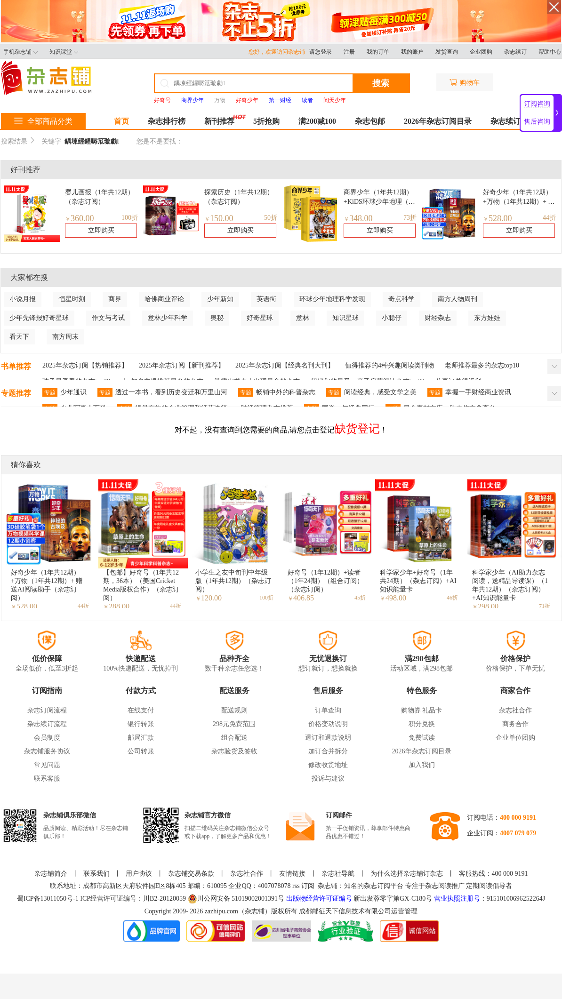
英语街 (266, 299)
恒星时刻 (72, 299)
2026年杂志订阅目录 (438, 121)
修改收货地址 (328, 764)
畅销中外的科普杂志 (276, 392)
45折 (360, 597)
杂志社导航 (337, 873)
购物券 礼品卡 (421, 710)
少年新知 (220, 299)
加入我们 (422, 764)
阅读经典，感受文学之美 (371, 392)
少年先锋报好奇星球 (39, 317)
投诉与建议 (328, 778)
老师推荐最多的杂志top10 (482, 365)
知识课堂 (63, 51)
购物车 (465, 82)
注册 (349, 51)
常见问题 (47, 764)
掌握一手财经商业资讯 (469, 392)
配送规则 (234, 710)
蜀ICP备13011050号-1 (48, 898)
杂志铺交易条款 (191, 873)
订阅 (307, 885)
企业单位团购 (515, 737)
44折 (549, 217)
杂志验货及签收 (234, 751)
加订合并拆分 (328, 751)
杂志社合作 (515, 710)
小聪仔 (391, 317)
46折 (452, 597)
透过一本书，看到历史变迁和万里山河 (162, 392)
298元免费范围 (234, 723)
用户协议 (139, 873)
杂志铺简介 (50, 873)
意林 (302, 317)
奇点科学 (401, 299)
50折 (270, 217)
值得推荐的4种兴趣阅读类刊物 (389, 365)
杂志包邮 (370, 121)
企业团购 (481, 51)
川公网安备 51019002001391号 (236, 898)
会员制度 (47, 737)
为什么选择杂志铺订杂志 (406, 873)
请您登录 (320, 51)
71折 (544, 606)
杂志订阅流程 (47, 710)
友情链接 (292, 873)
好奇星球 (260, 317)
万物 (219, 100)
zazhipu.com (221, 911)
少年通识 (64, 392)
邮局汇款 (141, 737)
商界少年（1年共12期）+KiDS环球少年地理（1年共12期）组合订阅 (378, 202)
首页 (121, 121)
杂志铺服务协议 (47, 751)
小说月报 (22, 299)
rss (296, 885)
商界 (114, 299)
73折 (410, 217)
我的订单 (378, 51)
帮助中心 (549, 51)
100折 (129, 217)
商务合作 (515, 723)
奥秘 (217, 317)
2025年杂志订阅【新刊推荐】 (182, 365)
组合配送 (234, 737)
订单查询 (328, 710)
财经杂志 (438, 317)
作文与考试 (108, 317)
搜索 (380, 83)
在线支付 (141, 710)
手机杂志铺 (20, 51)
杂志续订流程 (47, 723)
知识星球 (345, 317)
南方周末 (65, 336)
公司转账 (141, 751)
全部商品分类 (43, 121)
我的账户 (412, 51)
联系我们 (96, 873)
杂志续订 (515, 51)
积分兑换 (422, 723)
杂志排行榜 (166, 121)
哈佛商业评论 (164, 299)
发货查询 (446, 51)
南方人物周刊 (457, 299)
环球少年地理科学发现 (332, 299)
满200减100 (317, 121)
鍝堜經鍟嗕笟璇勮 (92, 141)
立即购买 (101, 230)
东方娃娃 (487, 317)
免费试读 (422, 737)
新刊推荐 (219, 121)
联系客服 (47, 778)
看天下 (19, 336)
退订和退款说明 (328, 737)
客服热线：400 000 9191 (493, 873)
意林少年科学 (167, 317)
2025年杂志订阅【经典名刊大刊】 (284, 365)
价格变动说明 (328, 723)
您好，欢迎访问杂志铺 (279, 51)
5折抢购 (266, 121)
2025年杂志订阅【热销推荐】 (85, 365)
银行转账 (141, 723)
